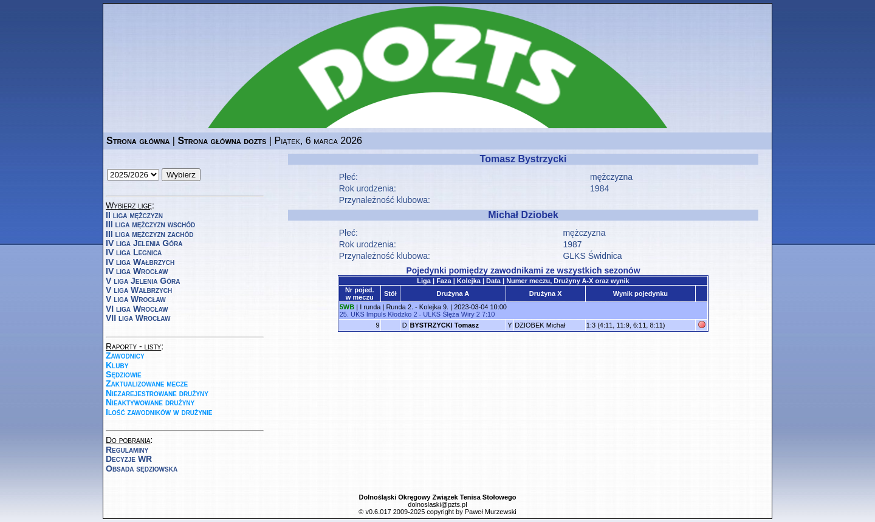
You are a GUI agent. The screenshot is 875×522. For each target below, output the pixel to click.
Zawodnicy (125, 355)
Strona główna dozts (221, 141)
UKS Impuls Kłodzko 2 (384, 314)
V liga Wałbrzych (139, 290)
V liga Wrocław (136, 299)
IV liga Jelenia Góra (144, 243)
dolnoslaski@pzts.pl (437, 504)
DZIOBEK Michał (540, 325)
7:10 (488, 314)
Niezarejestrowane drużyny (157, 393)
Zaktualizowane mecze (147, 383)
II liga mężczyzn (134, 215)
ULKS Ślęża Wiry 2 (451, 314)
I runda (370, 307)
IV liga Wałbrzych (140, 262)
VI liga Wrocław (137, 309)
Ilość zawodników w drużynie (159, 412)
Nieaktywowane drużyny (150, 402)
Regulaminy (127, 450)
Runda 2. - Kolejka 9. (417, 307)
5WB (347, 307)
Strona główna (138, 141)
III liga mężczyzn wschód (150, 224)
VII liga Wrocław (138, 318)
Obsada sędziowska (141, 468)
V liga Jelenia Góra (143, 281)
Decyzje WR (129, 459)
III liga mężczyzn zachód (149, 234)
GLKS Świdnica (592, 256)
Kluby (117, 365)
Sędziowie (124, 374)
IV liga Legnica (134, 252)
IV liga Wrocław (137, 271)
